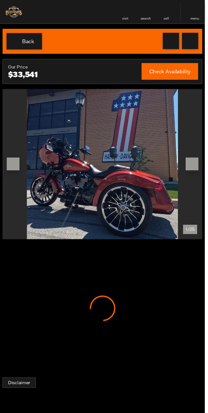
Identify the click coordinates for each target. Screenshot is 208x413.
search (146, 18)
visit (125, 18)
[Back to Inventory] (24, 41)
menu (194, 18)
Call (166, 18)
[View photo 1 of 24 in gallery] (102, 164)
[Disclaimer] (19, 382)
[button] (125, 12)
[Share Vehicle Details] (190, 41)
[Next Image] (192, 164)
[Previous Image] (13, 164)
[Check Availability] (170, 71)
